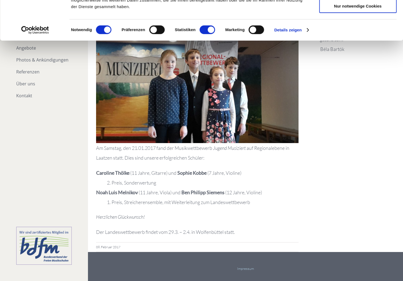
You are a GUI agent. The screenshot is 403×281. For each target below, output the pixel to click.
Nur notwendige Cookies (358, 45)
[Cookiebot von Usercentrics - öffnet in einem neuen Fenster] (35, 69)
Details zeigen (288, 69)
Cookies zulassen (358, 13)
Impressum (245, 268)
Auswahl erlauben (357, 29)
